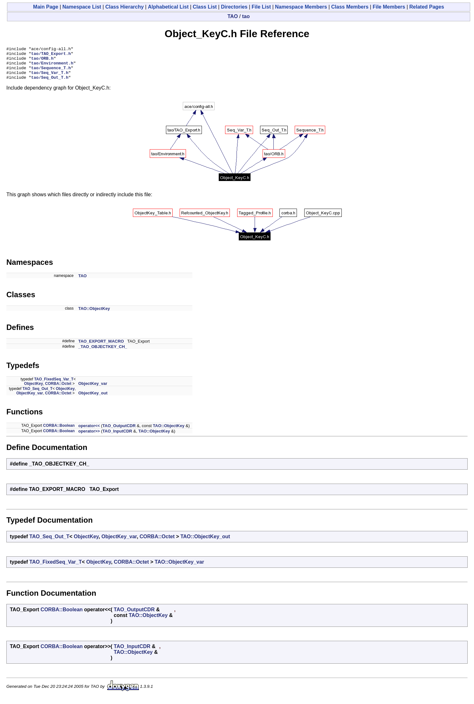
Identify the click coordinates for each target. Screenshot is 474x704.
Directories (234, 7)
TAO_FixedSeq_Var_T (53, 386)
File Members (389, 7)
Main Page (45, 7)
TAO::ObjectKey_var (179, 568)
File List (261, 7)
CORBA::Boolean (59, 432)
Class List (205, 7)
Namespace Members (301, 7)
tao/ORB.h (42, 61)
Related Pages (426, 7)
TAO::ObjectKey (94, 315)
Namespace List (81, 7)
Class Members (349, 7)
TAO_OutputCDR (118, 432)
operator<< (89, 432)
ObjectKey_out (92, 399)
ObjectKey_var (92, 390)
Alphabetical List (168, 7)
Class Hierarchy (124, 7)
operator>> (89, 437)
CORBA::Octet (58, 390)
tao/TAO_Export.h (51, 55)
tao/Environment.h (52, 67)
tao (246, 16)
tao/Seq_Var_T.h (49, 78)
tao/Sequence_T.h (51, 72)
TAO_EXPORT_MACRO (101, 347)
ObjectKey (33, 390)
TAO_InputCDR (117, 437)
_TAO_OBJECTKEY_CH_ (102, 353)
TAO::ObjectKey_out (205, 543)
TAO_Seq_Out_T (37, 395)
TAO (233, 16)
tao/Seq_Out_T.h (49, 84)
